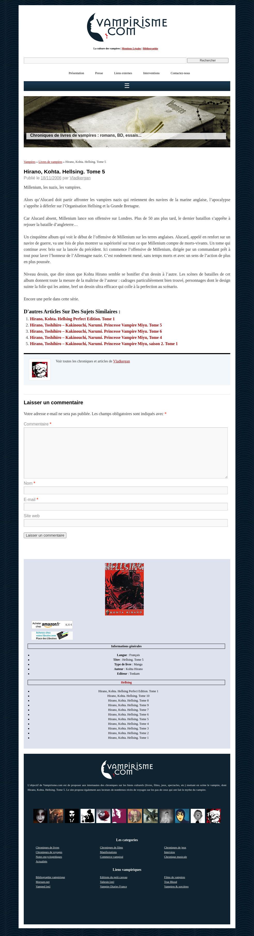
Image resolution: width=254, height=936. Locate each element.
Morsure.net (43, 881)
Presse (99, 73)
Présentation (76, 73)
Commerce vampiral (111, 856)
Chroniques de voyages (49, 852)
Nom (29, 483)
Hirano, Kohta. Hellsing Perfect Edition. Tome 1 (72, 319)
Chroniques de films (111, 847)
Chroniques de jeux (175, 847)
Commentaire (37, 424)
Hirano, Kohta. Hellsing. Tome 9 (128, 705)
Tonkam (135, 673)
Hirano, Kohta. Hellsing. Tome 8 (128, 700)
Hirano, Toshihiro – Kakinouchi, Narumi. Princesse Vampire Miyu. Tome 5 (96, 325)
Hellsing (126, 682)
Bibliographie (150, 48)
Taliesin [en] (107, 881)
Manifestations (108, 852)
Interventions (151, 73)
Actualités (41, 861)
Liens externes (123, 73)
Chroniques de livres (47, 847)
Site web (31, 516)
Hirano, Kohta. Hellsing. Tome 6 (128, 714)
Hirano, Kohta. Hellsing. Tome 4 (128, 724)
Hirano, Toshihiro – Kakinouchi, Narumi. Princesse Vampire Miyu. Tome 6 (96, 331)
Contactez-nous (180, 73)
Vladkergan (80, 178)
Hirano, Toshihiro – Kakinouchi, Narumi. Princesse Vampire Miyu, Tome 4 (96, 337)
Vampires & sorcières (176, 886)
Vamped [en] (43, 886)
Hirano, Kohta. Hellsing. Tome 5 (128, 719)
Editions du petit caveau (113, 877)
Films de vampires (174, 877)
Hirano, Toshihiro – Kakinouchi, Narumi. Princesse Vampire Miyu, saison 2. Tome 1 (104, 343)
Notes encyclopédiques (49, 856)
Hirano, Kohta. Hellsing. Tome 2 (128, 733)
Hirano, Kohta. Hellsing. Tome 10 (128, 696)
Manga (138, 664)
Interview (169, 852)
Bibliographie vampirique (50, 877)
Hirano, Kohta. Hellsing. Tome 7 (128, 710)
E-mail (31, 499)
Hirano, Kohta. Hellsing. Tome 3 (128, 728)
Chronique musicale (175, 856)
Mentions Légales (131, 48)
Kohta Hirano (134, 669)
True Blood (170, 881)
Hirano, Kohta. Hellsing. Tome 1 (128, 738)
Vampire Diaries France (113, 886)
